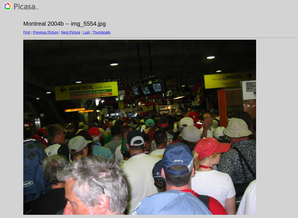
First (26, 32)
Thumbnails (102, 32)
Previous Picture (45, 32)
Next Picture (70, 32)
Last (86, 32)
